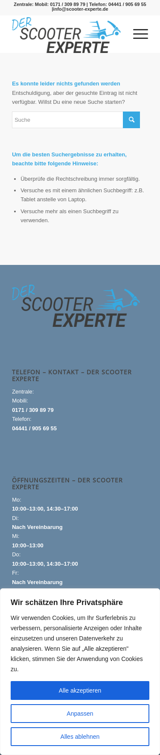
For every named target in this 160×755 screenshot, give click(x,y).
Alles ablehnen (80, 736)
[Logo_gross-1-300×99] (66, 35)
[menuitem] (136, 34)
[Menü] (136, 34)
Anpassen (80, 713)
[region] (80, 671)
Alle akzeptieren (80, 690)
